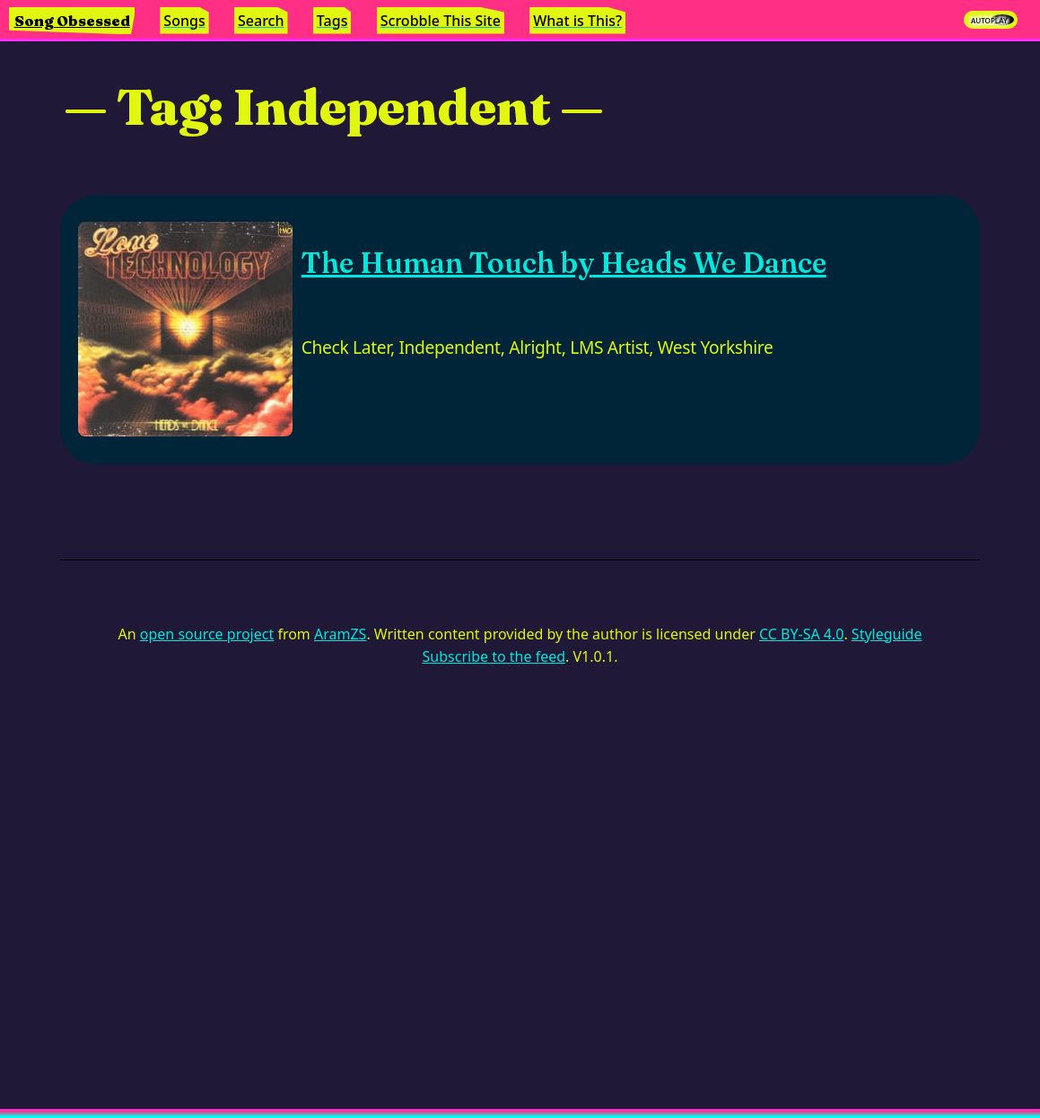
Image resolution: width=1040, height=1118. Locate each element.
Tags (332, 21)
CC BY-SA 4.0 (801, 634)
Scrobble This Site (440, 21)
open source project (207, 634)
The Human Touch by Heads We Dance (564, 262)
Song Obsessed (72, 21)
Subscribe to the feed (494, 656)
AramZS (340, 634)
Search (261, 21)
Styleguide (887, 634)
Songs (184, 21)
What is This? (577, 21)
